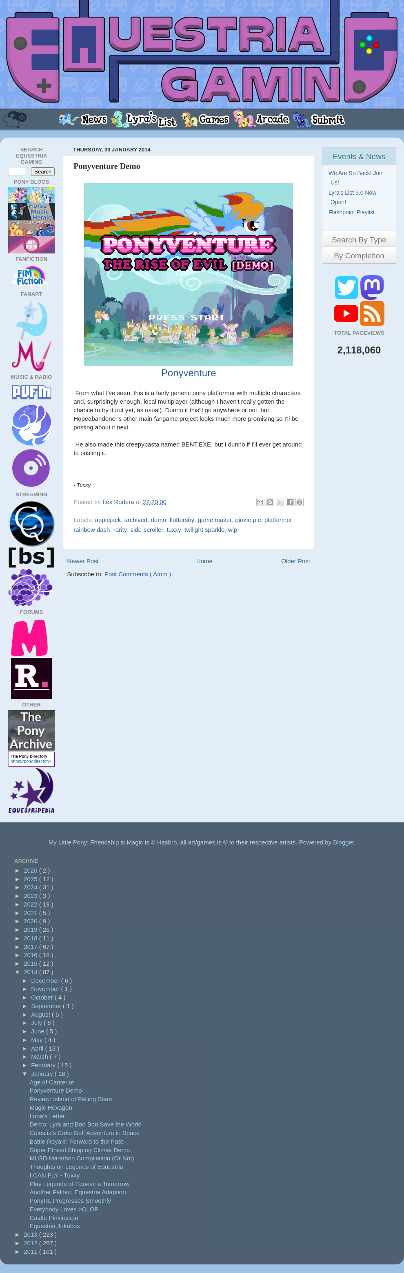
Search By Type (359, 239)
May (37, 1039)
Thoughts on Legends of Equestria (76, 1166)
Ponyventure (188, 372)
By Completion (359, 255)
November (46, 988)
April (38, 1048)
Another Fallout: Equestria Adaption (78, 1192)
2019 (31, 929)
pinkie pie (248, 519)
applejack (108, 519)
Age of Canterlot (52, 1082)
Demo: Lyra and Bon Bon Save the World (86, 1124)
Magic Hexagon (51, 1107)
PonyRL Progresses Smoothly (70, 1200)
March (40, 1056)
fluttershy (181, 519)
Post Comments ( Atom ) (137, 574)
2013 (31, 1234)
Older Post (295, 561)
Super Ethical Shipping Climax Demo (80, 1149)
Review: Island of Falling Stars (71, 1098)
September (47, 1005)
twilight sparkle (204, 529)
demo (158, 519)
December (46, 980)
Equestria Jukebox (55, 1225)
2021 (31, 912)
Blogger (343, 842)
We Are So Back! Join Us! (357, 178)
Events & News (359, 156)
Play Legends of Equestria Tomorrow (80, 1183)
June (38, 1031)
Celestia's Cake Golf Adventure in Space (85, 1132)
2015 (31, 963)
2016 (31, 954)
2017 (31, 946)
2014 (31, 972)
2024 (31, 887)
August (41, 1014)
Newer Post (83, 561)
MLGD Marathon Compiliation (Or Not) (82, 1158)
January (43, 1073)
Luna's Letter (47, 1116)
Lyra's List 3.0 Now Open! (353, 197)
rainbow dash (91, 529)
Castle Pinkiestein (54, 1217)
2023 (31, 895)
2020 (31, 921)
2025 (31, 878)
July (37, 1022)
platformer (278, 519)
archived (136, 519)
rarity (120, 529)
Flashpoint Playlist (353, 212)
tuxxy (174, 529)
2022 (31, 904)
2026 (31, 870)
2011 (31, 1251)
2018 (31, 938)
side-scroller (147, 529)
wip (233, 529)
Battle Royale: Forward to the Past (76, 1141)
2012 (31, 1243)
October (43, 997)
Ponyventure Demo (56, 1090)
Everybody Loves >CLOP (64, 1209)
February (44, 1065)
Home (204, 561)
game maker (215, 519)
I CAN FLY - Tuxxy (55, 1175)
